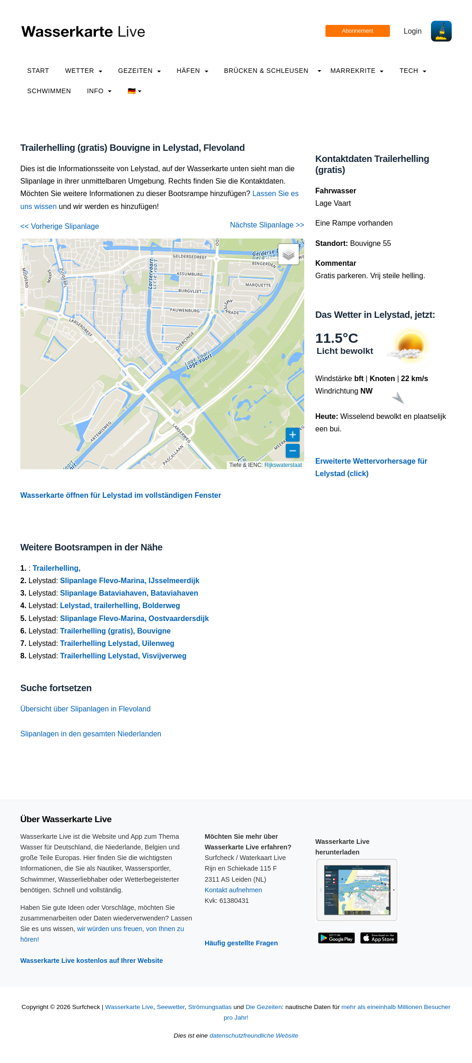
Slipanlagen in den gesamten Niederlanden (90, 734)
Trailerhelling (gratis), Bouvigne (115, 631)
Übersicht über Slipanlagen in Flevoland (85, 709)
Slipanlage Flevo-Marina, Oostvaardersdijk (134, 618)
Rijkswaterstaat (283, 465)
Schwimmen (49, 91)
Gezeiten (139, 70)
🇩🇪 (135, 91)
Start (38, 70)
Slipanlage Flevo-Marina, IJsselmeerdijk (129, 581)
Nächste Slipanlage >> (267, 225)
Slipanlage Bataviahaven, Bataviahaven (129, 593)
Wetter (83, 70)
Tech (413, 70)
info (99, 91)
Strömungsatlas (209, 1006)
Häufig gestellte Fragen (241, 943)
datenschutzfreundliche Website (254, 1035)
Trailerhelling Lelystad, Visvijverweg (123, 656)
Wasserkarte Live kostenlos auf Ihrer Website (91, 960)
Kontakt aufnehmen (233, 890)
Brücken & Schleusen (266, 70)
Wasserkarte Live (129, 1006)
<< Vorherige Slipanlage (59, 226)
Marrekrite (357, 70)
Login (413, 31)
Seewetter (170, 1006)
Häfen (192, 70)
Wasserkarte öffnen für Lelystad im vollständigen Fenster (120, 495)
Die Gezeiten (264, 1006)
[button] (288, 254)
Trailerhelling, (57, 568)
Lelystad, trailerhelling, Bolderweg (120, 605)
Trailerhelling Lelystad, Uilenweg (117, 643)
